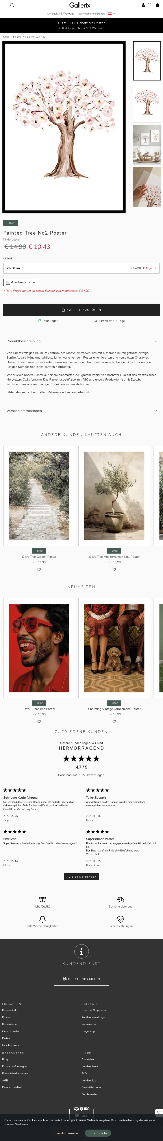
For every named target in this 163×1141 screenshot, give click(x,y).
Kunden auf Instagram (15, 1066)
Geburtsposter (10, 1031)
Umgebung (88, 1031)
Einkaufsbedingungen (15, 1073)
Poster (6, 1017)
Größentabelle (20, 283)
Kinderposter (11, 240)
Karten (6, 1038)
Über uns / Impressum (94, 1010)
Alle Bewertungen (81, 877)
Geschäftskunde (91, 1087)
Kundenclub (89, 1080)
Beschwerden (90, 1094)
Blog (5, 1059)
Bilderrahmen (10, 1024)
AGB (5, 1080)
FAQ (84, 1073)
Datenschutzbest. (12, 1087)
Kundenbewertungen (94, 1017)
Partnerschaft (89, 1024)
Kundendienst (90, 1066)
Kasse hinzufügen (81, 310)
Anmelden (88, 1059)
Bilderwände (9, 1010)
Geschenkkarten (81, 979)
